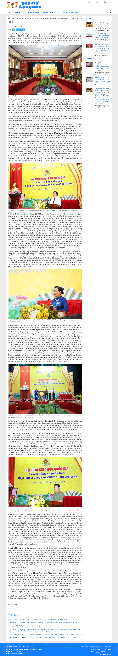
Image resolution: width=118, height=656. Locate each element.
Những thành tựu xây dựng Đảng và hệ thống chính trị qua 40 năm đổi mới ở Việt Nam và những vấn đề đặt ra (102, 66)
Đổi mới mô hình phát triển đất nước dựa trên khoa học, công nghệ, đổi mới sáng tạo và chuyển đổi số (38, 619)
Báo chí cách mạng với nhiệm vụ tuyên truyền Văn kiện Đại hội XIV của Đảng (102, 35)
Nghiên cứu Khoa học (70, 12)
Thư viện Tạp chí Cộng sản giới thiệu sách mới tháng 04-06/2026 (102, 24)
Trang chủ (9, 12)
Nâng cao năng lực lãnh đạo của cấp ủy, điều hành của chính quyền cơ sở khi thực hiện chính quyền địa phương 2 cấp (42, 637)
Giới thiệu (17, 12)
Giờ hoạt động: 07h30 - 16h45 (95, 2)
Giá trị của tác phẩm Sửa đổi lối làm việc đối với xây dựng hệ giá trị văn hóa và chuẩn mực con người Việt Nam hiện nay (102, 81)
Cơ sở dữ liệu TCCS (50, 12)
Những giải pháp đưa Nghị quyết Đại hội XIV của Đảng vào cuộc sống (28, 626)
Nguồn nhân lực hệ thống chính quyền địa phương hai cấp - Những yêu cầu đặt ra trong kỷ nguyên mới (102, 48)
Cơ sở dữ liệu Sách (32, 12)
